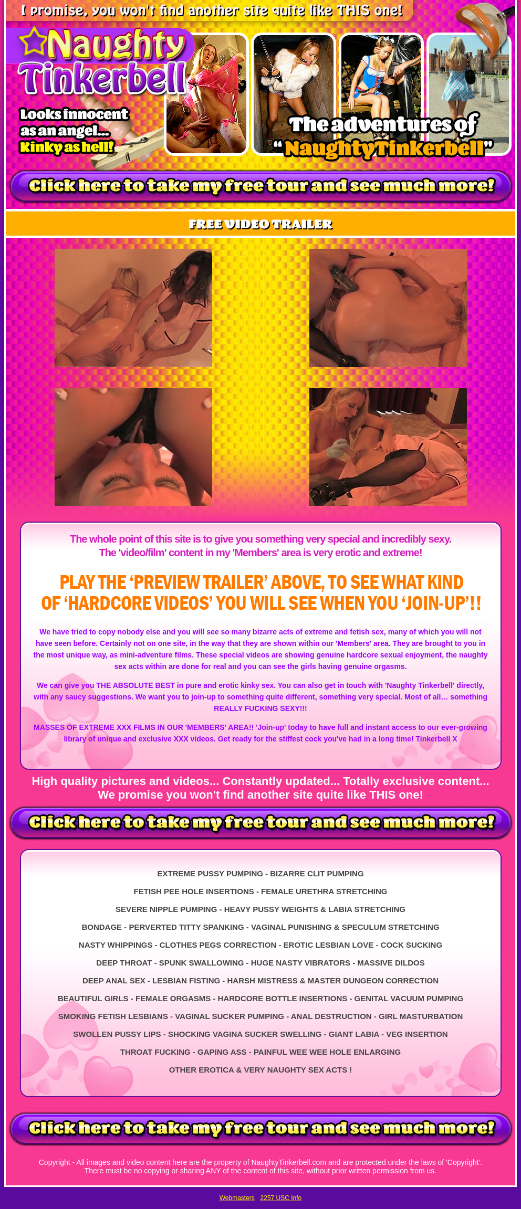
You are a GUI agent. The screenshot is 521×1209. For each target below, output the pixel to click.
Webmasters (237, 1198)
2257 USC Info (281, 1198)
